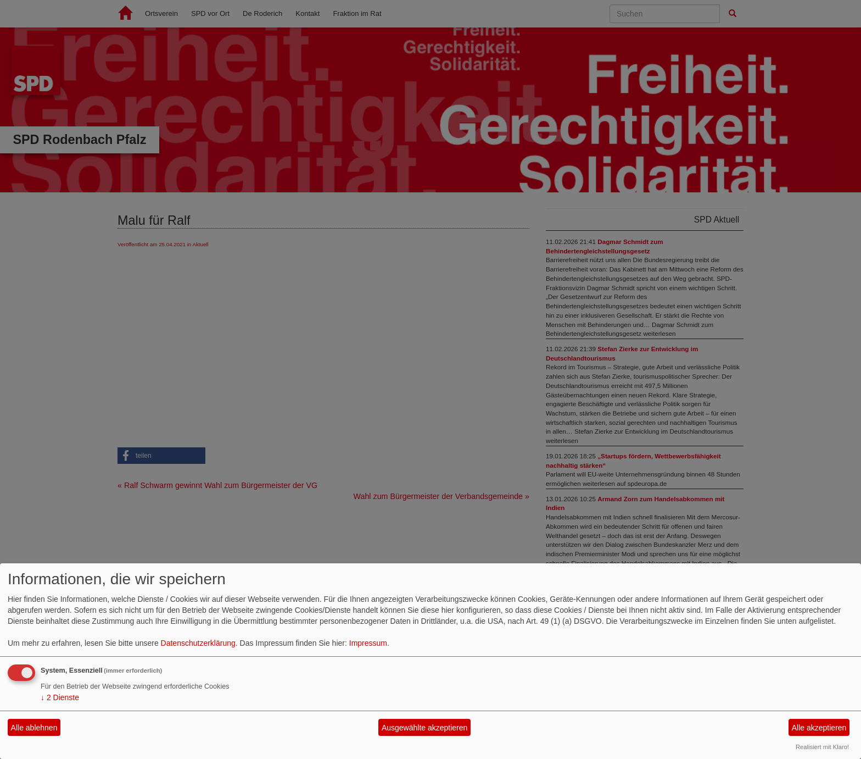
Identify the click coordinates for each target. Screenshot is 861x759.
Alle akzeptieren (819, 727)
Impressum (368, 643)
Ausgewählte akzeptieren (424, 727)
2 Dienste (60, 697)
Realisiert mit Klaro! (822, 747)
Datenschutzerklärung (198, 643)
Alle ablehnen (34, 727)
